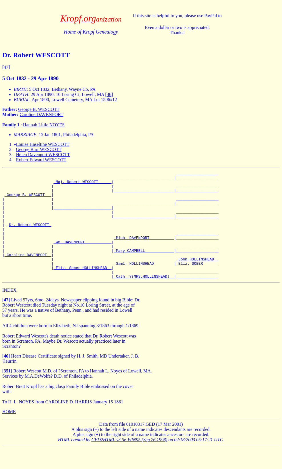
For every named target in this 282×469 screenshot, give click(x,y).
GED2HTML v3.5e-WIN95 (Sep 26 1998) (129, 461)
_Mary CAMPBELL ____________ (144, 266)
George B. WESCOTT (39, 109)
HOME (9, 433)
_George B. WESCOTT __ (28, 199)
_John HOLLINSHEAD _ (197, 277)
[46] (109, 94)
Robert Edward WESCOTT (41, 159)
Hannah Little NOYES (44, 124)
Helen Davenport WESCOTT (43, 154)
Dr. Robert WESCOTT (30, 235)
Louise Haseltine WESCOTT (42, 144)
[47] (6, 67)
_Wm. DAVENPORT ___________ (82, 256)
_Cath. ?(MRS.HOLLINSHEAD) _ (144, 297)
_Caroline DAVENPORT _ (28, 271)
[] (6, 321)
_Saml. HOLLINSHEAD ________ (144, 282)
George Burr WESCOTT (38, 149)
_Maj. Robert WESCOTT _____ (82, 184)
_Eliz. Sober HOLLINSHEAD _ (82, 287)
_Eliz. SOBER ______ (197, 282)
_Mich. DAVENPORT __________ (144, 251)
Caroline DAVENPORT (41, 114)
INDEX (9, 311)
